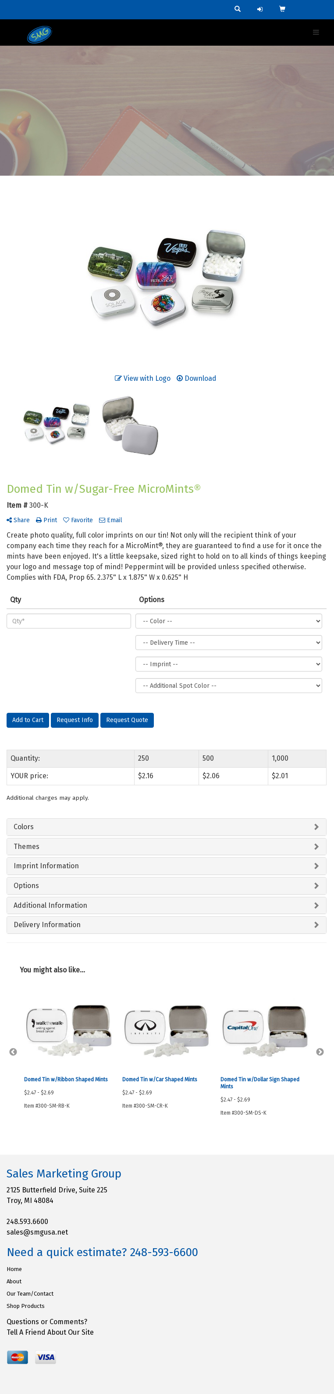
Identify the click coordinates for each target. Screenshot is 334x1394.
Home (14, 1269)
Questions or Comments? (47, 1322)
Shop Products (26, 1306)
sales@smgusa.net (37, 1232)
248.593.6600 (27, 1221)
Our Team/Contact (30, 1293)
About (14, 1281)
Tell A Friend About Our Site (50, 1332)
